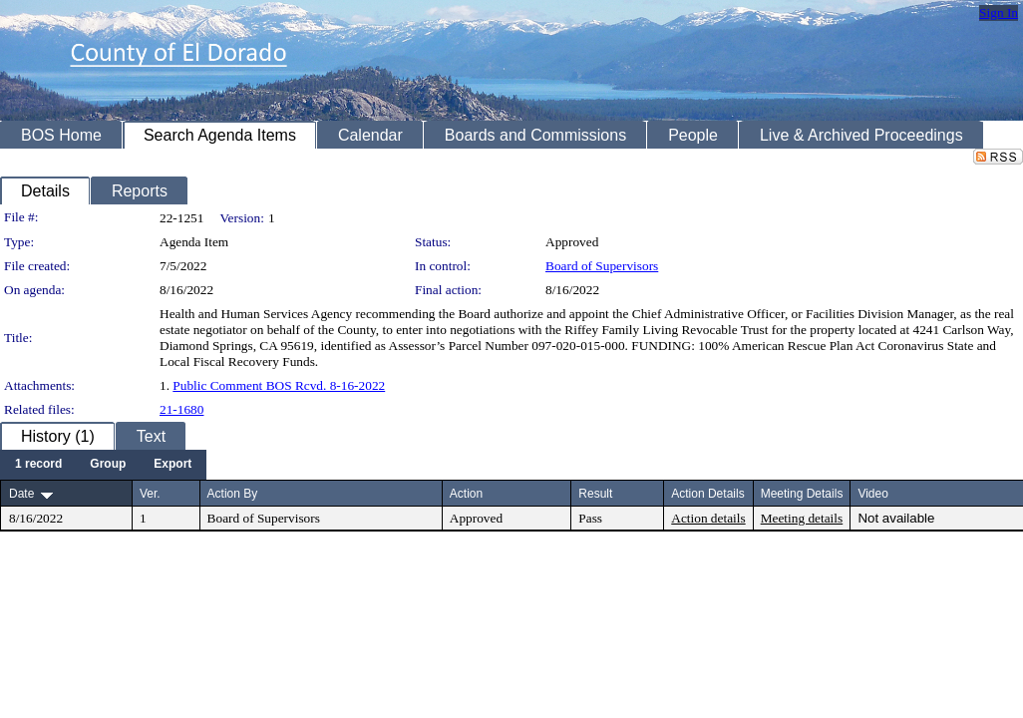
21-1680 (181, 409)
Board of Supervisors (601, 265)
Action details (708, 518)
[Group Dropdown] (108, 465)
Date (21, 494)
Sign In (998, 12)
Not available (895, 518)
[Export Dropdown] (172, 465)
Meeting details (802, 518)
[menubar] (103, 465)
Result (595, 494)
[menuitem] (38, 465)
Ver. (150, 494)
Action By (232, 494)
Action (466, 494)
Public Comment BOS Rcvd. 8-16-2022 (278, 385)
